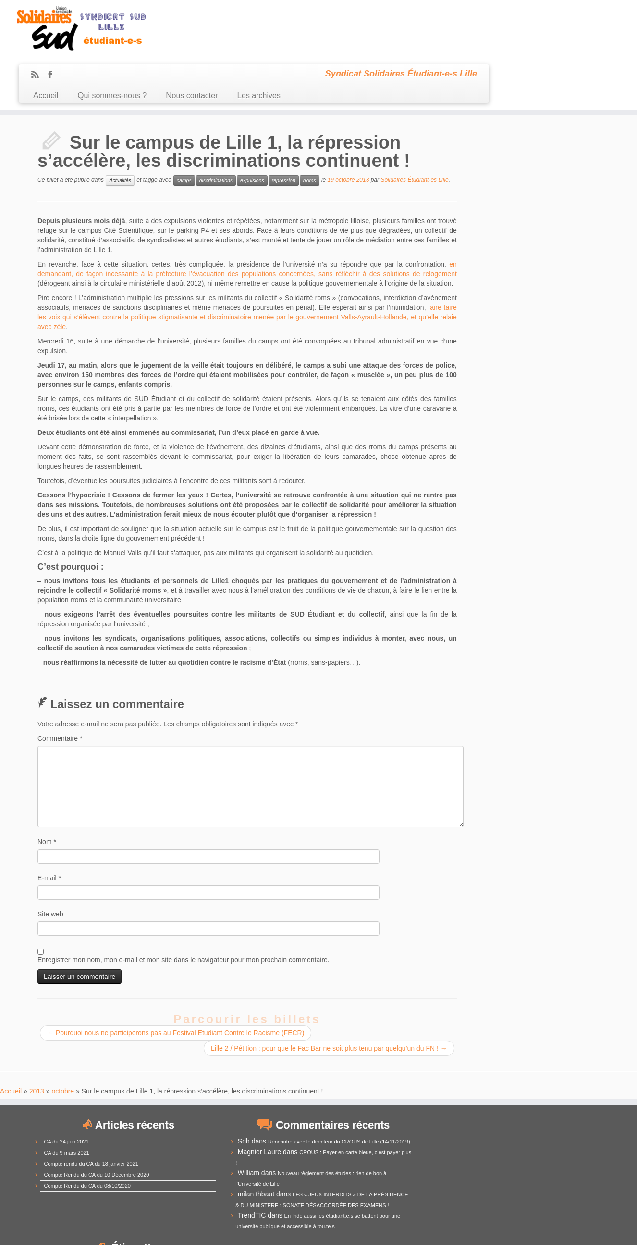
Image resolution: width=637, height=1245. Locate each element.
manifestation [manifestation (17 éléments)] (492, 1162)
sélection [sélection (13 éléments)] (523, 1184)
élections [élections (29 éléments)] (442, 1205)
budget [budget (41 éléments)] (572, 1088)
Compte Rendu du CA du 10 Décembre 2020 (96, 1122)
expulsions (252, 128)
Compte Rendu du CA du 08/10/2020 (87, 1133)
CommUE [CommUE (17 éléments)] (558, 1102)
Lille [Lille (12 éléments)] (488, 1150)
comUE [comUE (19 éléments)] (506, 1113)
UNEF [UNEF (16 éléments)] (561, 1184)
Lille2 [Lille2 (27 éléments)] (533, 1149)
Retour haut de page (575, 1230)
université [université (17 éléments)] (438, 1196)
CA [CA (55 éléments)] (431, 1100)
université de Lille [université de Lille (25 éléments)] (492, 1195)
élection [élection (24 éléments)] (547, 1195)
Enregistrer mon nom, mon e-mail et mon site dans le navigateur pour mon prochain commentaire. (183, 907)
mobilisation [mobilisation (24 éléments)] (560, 1161)
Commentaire (59, 686)
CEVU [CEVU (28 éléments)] (456, 1101)
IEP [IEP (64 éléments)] (469, 1148)
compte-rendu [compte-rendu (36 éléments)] (456, 1112)
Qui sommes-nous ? (259, 37)
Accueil (192, 37)
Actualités (120, 128)
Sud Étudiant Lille (271, 1230)
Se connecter (371, 1230)
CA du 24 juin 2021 (66, 1089)
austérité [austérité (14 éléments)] (539, 1090)
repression (283, 128)
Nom (46, 789)
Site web (50, 861)
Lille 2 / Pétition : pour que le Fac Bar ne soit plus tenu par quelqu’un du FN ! (327, 996)
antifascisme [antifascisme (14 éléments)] (440, 1090)
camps (184, 128)
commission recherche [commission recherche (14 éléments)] (505, 1102)
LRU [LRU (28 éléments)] (457, 1161)
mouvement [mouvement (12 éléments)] (437, 1173)
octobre (62, 1038)
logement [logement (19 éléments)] (578, 1150)
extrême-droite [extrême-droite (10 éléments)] (474, 1137)
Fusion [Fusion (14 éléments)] (575, 1137)
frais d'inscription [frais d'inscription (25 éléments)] (528, 1136)
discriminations (216, 128)
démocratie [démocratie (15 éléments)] (439, 1137)
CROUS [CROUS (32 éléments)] (519, 1124)
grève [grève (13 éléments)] (430, 1150)
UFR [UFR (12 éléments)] (544, 1184)
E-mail (49, 825)
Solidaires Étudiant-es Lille (414, 127)
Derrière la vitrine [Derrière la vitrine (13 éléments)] (564, 1125)
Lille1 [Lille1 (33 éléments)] (508, 1149)
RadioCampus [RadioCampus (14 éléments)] (529, 1173)
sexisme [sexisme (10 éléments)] (467, 1185)
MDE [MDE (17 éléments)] (525, 1162)
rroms (309, 128)
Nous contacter (339, 37)
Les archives (406, 37)
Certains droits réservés (323, 1230)
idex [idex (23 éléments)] (448, 1149)
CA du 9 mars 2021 (66, 1100)
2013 (36, 1038)
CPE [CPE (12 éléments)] (491, 1125)
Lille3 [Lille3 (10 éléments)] (553, 1151)
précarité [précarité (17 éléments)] (469, 1173)
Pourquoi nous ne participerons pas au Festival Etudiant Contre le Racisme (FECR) (175, 980)
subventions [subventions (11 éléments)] (494, 1184)
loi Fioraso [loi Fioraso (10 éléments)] (433, 1163)
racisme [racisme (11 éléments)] (496, 1173)
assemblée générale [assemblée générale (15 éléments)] (492, 1090)
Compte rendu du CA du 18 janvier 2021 (91, 1111)
